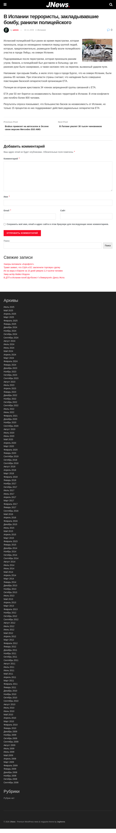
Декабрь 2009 (10, 736)
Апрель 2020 (10, 447)
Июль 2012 (9, 630)
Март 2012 (9, 644)
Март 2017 (9, 505)
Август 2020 (9, 433)
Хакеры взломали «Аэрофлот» (19, 268)
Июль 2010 (9, 712)
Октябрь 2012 (10, 620)
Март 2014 (9, 583)
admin (16, 30)
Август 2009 (9, 749)
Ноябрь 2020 (10, 427)
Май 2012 (8, 637)
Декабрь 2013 (10, 590)
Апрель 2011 (10, 681)
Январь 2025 (10, 328)
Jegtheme (61, 826)
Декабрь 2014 (10, 552)
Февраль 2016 (11, 525)
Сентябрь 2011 (11, 664)
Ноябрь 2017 (10, 488)
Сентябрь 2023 (11, 382)
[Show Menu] (5, 4)
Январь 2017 (10, 512)
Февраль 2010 (11, 729)
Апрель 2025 (10, 318)
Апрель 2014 (10, 579)
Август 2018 (9, 471)
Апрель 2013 (10, 607)
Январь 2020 (10, 457)
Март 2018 (9, 478)
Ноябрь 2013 (10, 593)
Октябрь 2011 (10, 661)
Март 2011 (9, 685)
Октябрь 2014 (10, 559)
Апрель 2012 (10, 641)
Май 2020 (8, 444)
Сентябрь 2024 (11, 342)
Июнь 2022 (9, 416)
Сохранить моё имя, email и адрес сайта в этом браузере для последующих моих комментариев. (58, 228)
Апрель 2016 (10, 522)
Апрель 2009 (10, 763)
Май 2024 (8, 355)
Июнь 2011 (9, 675)
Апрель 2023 (10, 393)
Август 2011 (9, 668)
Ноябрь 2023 (10, 376)
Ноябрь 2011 (10, 658)
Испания (41, 30)
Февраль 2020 (11, 454)
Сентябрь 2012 (11, 624)
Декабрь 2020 (10, 423)
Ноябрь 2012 (10, 617)
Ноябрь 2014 (10, 556)
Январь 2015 (10, 549)
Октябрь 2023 (10, 379)
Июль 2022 (9, 413)
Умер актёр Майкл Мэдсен (17, 278)
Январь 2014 (10, 586)
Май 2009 (8, 759)
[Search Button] (110, 4)
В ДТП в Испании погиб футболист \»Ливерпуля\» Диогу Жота (34, 282)
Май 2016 (8, 518)
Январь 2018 (10, 484)
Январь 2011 (10, 692)
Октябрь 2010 (10, 702)
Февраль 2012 (11, 647)
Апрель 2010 (10, 722)
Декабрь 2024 (10, 332)
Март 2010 (9, 725)
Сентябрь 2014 (11, 563)
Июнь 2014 (9, 573)
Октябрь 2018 (10, 464)
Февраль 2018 (11, 481)
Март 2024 (9, 362)
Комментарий (12, 163)
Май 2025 (8, 315)
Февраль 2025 (11, 325)
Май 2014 (8, 576)
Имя (7, 201)
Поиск (7, 245)
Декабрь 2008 (10, 776)
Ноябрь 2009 (10, 739)
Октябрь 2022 (10, 406)
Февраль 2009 (11, 770)
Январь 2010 (10, 732)
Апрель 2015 (10, 539)
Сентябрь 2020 (11, 430)
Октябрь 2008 (10, 783)
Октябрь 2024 (10, 338)
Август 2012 (9, 627)
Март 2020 (9, 450)
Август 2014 (9, 566)
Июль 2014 (9, 569)
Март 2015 (9, 542)
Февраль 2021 (11, 420)
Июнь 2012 (9, 634)
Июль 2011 (9, 671)
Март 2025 (9, 321)
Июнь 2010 (9, 715)
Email (7, 215)
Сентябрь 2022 (11, 410)
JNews (12, 826)
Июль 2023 (9, 389)
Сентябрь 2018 (11, 467)
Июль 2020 (9, 437)
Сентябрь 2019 (11, 461)
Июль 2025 (9, 311)
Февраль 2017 (11, 508)
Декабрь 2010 (10, 695)
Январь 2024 (10, 369)
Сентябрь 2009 (11, 746)
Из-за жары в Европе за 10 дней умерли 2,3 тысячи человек (33, 275)
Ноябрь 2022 (10, 403)
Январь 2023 (10, 396)
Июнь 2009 (9, 756)
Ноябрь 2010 (10, 698)
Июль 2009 (9, 753)
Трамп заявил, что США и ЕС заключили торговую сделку (32, 272)
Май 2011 (8, 678)
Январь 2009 (10, 773)
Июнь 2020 (9, 440)
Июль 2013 (9, 600)
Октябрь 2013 (10, 596)
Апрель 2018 (10, 474)
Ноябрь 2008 (10, 780)
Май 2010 (8, 719)
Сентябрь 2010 (11, 705)
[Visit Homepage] (58, 4)
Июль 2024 (9, 348)
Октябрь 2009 (10, 742)
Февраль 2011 (11, 688)
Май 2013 (8, 603)
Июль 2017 (9, 495)
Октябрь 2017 (10, 491)
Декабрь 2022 (10, 399)
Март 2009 (9, 766)
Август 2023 (9, 386)
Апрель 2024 (10, 359)
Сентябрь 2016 (11, 515)
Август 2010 (9, 708)
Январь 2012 (10, 651)
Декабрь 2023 (10, 372)
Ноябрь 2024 (10, 335)
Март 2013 (9, 610)
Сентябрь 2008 (11, 787)
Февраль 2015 (11, 546)
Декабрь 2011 (10, 654)
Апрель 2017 (10, 501)
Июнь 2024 (9, 352)
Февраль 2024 (11, 365)
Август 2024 (9, 345)
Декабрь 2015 (10, 529)
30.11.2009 (29, 30)
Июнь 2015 (9, 532)
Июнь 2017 (9, 498)
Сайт (62, 215)
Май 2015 (8, 535)
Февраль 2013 (11, 613)
